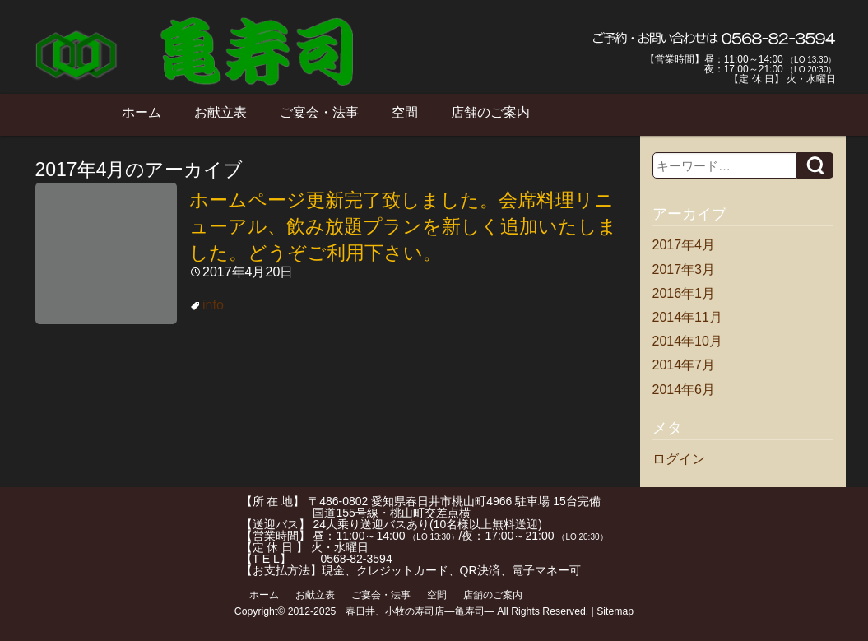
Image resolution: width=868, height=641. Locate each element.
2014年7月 (684, 365)
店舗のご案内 (490, 112)
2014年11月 (687, 317)
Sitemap (615, 611)
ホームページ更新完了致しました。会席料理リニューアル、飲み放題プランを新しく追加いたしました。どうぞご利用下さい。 (403, 226)
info (213, 305)
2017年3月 (684, 269)
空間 (405, 112)
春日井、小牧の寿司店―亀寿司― (420, 611)
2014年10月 (687, 341)
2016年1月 (684, 293)
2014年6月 (684, 390)
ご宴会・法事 (319, 112)
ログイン (678, 459)
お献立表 (220, 112)
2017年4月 (684, 245)
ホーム (141, 112)
